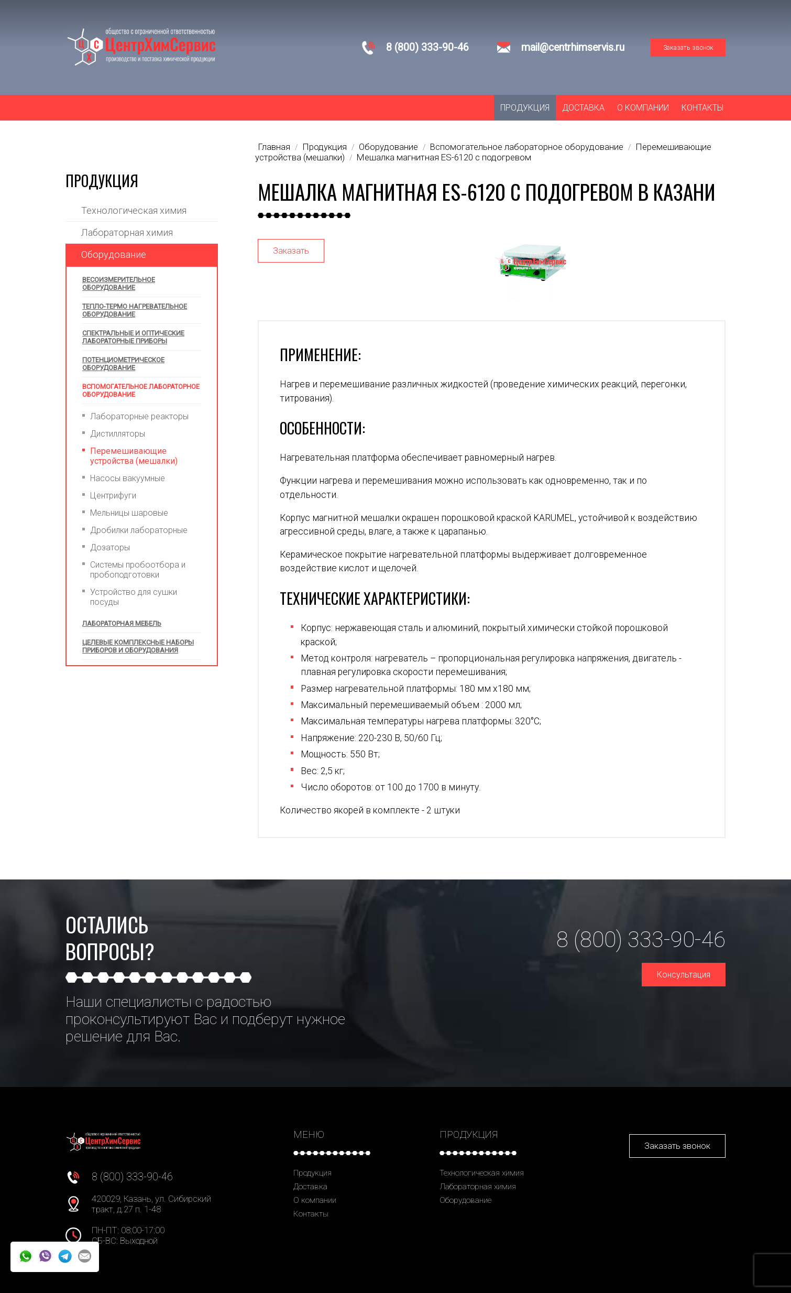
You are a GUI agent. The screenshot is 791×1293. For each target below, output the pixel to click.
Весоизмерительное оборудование (118, 283)
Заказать (291, 251)
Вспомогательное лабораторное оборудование (141, 390)
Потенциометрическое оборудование (123, 364)
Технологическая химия (133, 210)
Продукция (525, 108)
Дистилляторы (117, 434)
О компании (643, 108)
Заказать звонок (688, 47)
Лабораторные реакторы (139, 416)
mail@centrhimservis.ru (572, 47)
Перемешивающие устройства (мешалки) (134, 456)
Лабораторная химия (127, 232)
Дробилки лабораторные (139, 530)
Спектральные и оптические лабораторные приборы (133, 337)
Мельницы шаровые (129, 513)
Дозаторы (110, 547)
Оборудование (113, 254)
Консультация (683, 975)
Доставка (583, 108)
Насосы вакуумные (127, 478)
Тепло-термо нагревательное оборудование (134, 310)
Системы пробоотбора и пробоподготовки (137, 570)
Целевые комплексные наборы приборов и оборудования (138, 646)
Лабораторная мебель (121, 623)
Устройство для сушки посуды (133, 597)
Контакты (702, 108)
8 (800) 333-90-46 (427, 47)
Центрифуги (113, 496)
